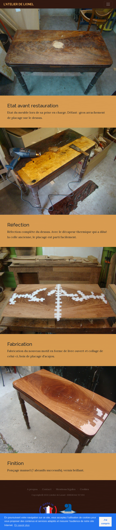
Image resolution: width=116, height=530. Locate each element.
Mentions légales (66, 489)
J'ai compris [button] (105, 522)
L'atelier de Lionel (19, 4)
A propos (32, 489)
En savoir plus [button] (22, 525)
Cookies (84, 489)
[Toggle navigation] (108, 4)
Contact (47, 489)
